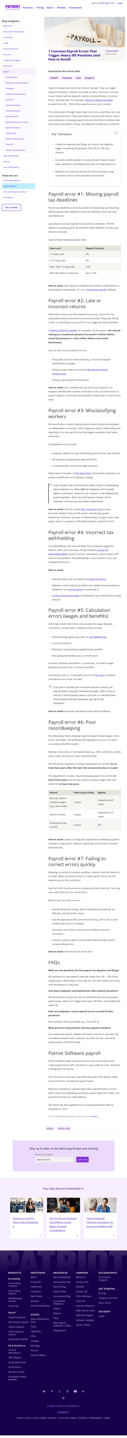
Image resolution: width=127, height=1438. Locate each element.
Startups (35, 1303)
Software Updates (85, 1322)
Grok (80, 77)
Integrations (59, 1332)
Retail (33, 1279)
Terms (107, 1420)
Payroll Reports (12, 116)
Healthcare (36, 1289)
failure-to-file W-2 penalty (63, 331)
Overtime (9, 99)
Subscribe (82, 1161)
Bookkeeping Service (15, 1302)
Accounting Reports (14, 1295)
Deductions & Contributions (17, 83)
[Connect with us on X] (59, 1393)
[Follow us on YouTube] (75, 1393)
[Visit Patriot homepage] (13, 8)
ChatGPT (54, 77)
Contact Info (82, 1284)
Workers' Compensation (15, 150)
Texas (34, 1329)
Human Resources (10, 49)
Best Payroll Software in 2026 (62, 1327)
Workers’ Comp (16, 1374)
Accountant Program (104, 1281)
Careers (80, 1293)
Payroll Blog (59, 1289)
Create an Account (108, 1300)
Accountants (75, 7)
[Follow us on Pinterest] (63, 1400)
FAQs (56, 1320)
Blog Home (7, 26)
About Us (80, 1279)
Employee (10, 88)
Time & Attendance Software (15, 192)
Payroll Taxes (11, 133)
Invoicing (13, 1308)
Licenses (82, 1420)
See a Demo (11, 207)
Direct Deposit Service (16, 1336)
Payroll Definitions (13, 105)
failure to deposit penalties (99, 100)
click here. (94, 1118)
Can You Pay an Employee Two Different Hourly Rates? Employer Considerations (63, 1216)
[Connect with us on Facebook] (51, 1393)
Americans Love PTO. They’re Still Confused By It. (26, 1214)
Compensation (12, 77)
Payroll (6, 71)
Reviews (61, 7)
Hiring (5, 43)
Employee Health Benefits (17, 1380)
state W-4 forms (98, 580)
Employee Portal (17, 1364)
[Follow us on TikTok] (83, 1393)
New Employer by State (40, 1323)
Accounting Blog (61, 1279)
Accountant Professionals (13, 31)
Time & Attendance (11, 167)
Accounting (8, 37)
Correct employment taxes (66, 597)
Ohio (33, 1338)
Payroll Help (59, 1293)
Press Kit (80, 1303)
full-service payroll (96, 291)
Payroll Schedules (13, 127)
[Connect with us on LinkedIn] (44, 1393)
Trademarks (95, 1420)
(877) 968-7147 (106, 3)
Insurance (7, 54)
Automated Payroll (18, 1341)
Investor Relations (85, 1308)
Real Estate (36, 1298)
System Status (83, 1327)
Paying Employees (13, 111)
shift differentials (98, 638)
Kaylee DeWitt (112, 51)
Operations (8, 66)
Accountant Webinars (59, 1305)
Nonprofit (36, 1284)
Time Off (9, 144)
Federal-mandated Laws (16, 94)
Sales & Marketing (10, 156)
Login (120, 3)
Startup (6, 161)
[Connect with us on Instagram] (67, 1393)
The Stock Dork (83, 474)
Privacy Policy (24, 1420)
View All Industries (40, 1308)
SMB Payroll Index (85, 1313)
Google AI (92, 77)
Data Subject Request (45, 1420)
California (36, 1333)
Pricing (40, 7)
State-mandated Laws (15, 139)
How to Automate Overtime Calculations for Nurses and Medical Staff (100, 1214)
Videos (56, 1311)
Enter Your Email (44, 1156)
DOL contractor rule (91, 510)
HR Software (8, 197)
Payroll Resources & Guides (17, 122)
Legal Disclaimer (67, 1420)
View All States (38, 1357)
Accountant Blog (61, 1298)
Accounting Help (61, 1284)
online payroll (75, 590)
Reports (57, 1315)
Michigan (35, 1348)
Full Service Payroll (18, 1324)
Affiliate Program (85, 1317)
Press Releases (83, 1298)
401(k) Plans (15, 1369)
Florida (34, 1352)
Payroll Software (10, 186)
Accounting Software (11, 180)
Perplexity (68, 77)
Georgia (35, 1343)
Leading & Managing (11, 60)
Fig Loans (100, 676)
